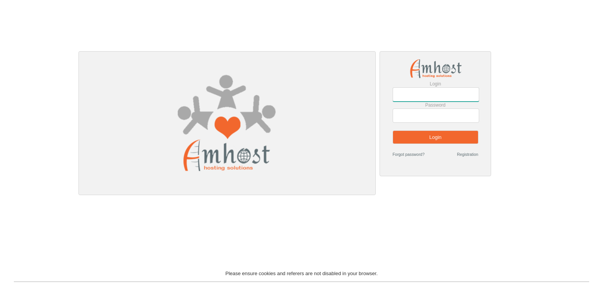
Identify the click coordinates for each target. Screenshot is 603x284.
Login (435, 84)
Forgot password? (409, 154)
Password (435, 105)
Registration (467, 154)
